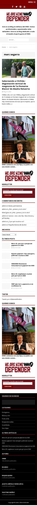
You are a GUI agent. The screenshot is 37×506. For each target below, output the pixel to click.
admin (4, 206)
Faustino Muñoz (8, 492)
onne (4, 459)
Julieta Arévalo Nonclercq (12, 484)
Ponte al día (5, 419)
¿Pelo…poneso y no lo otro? (17, 209)
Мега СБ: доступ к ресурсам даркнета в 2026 (21, 244)
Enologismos (6, 412)
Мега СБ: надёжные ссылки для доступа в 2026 (21, 275)
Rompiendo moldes (8, 422)
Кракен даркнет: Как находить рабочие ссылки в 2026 (23, 254)
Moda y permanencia (15, 206)
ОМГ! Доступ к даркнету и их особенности (22, 285)
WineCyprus (5, 213)
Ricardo (5, 467)
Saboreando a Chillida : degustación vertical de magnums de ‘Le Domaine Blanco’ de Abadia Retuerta (16, 85)
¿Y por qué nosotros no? (16, 221)
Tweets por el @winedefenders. (12, 299)
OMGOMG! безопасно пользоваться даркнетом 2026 (22, 265)
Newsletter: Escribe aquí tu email (13, 190)
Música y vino (6, 415)
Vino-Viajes (5, 428)
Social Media (6, 425)
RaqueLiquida (7, 475)
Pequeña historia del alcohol (17, 225)
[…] (11, 104)
